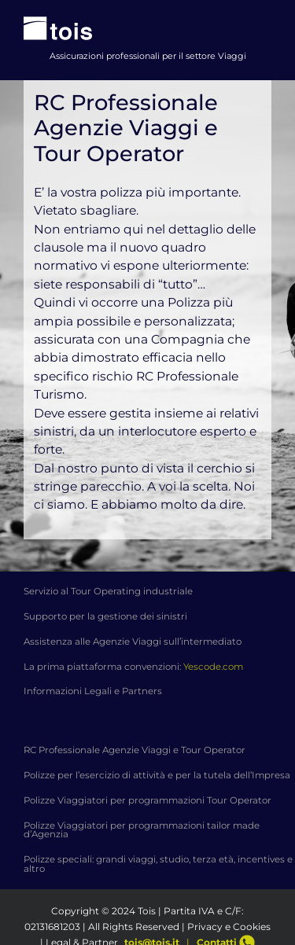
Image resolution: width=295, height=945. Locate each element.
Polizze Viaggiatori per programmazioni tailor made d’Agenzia (142, 830)
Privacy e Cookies (229, 926)
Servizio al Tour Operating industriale (108, 591)
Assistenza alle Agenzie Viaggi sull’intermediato (133, 641)
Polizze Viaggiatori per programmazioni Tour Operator (147, 800)
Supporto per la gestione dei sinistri (105, 616)
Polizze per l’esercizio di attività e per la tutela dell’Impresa (157, 775)
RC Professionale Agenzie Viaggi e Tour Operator (134, 750)
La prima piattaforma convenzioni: (133, 666)
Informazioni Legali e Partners (93, 691)
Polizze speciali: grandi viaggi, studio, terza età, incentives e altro (158, 864)
